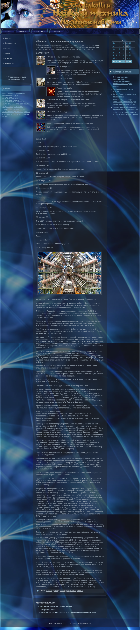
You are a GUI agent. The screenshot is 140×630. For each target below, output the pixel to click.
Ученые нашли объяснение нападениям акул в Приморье (125, 108)
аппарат (11, 93)
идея (23, 93)
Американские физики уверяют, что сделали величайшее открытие (67, 612)
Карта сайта (39, 31)
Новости (22, 31)
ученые (17, 114)
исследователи (10, 100)
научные (6, 103)
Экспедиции (9, 63)
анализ (49, 591)
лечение (22, 101)
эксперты (6, 116)
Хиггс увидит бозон (47, 610)
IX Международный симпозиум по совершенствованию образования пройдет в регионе (122, 81)
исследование (10, 97)
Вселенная (5, 93)
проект (26, 103)
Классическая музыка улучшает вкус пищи (17, 78)
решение (18, 106)
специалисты (16, 111)
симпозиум (16, 109)
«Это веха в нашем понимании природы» (56, 607)
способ (27, 111)
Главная (7, 31)
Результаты (41, 211)
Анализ (7, 48)
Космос (7, 53)
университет (7, 114)
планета (19, 104)
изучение (6, 95)
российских (7, 109)
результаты (7, 106)
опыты (13, 104)
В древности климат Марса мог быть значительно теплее (125, 113)
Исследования (10, 43)
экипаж (25, 114)
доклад (19, 93)
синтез (23, 109)
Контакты (56, 31)
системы (6, 111)
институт (14, 95)
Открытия (8, 58)
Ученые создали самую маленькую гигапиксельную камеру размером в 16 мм (124, 101)
